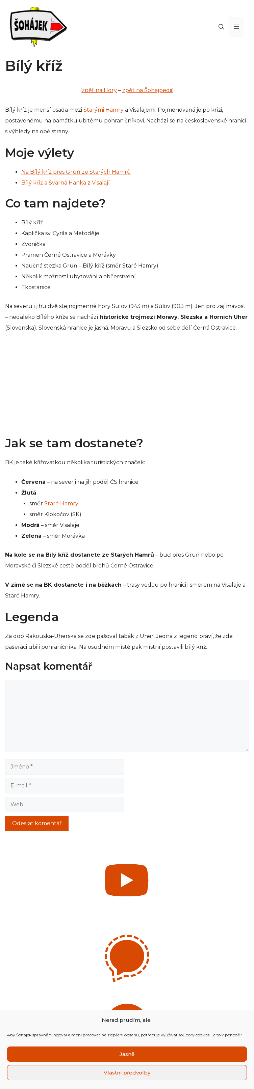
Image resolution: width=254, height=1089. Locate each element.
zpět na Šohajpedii (147, 90)
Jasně (127, 1054)
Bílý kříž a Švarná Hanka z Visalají (65, 182)
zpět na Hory (99, 90)
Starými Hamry (103, 110)
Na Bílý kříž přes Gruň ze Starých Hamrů (76, 172)
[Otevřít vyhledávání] (221, 27)
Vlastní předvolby (127, 1072)
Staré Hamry (61, 503)
